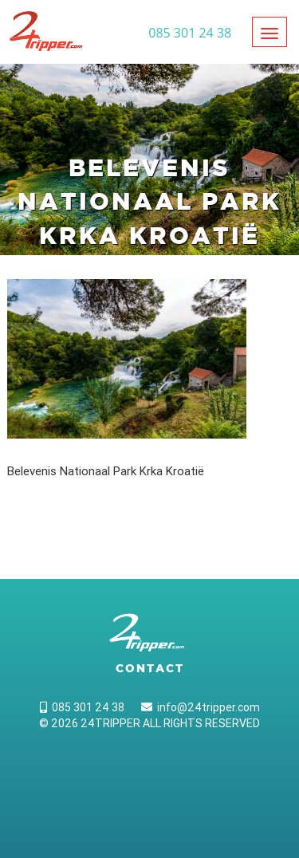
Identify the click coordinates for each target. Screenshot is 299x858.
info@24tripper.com (200, 707)
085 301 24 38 (82, 707)
